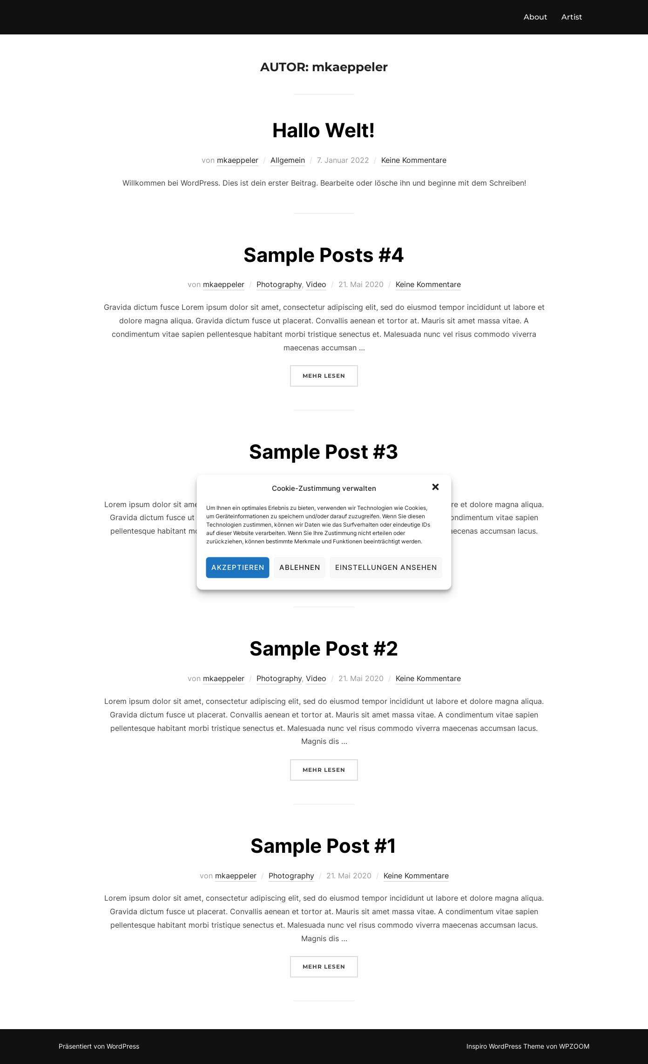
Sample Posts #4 (323, 255)
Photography (279, 284)
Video (316, 284)
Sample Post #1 (323, 845)
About (535, 17)
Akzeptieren (237, 567)
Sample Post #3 (323, 451)
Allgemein (287, 160)
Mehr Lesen (330, 374)
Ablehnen (299, 567)
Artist (571, 17)
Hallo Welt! (323, 130)
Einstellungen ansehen (386, 567)
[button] (436, 488)
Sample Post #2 (324, 648)
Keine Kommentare (413, 160)
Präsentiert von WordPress (99, 1046)
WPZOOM (574, 1046)
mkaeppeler (237, 160)
